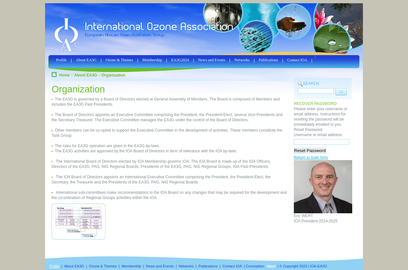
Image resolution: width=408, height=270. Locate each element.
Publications (268, 60)
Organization (113, 75)
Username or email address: (318, 135)
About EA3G (86, 60)
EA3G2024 (180, 60)
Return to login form (311, 157)
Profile (61, 60)
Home (64, 75)
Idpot (271, 266)
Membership (152, 60)
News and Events (211, 60)
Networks (242, 60)
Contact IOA (297, 60)
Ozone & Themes (119, 60)
